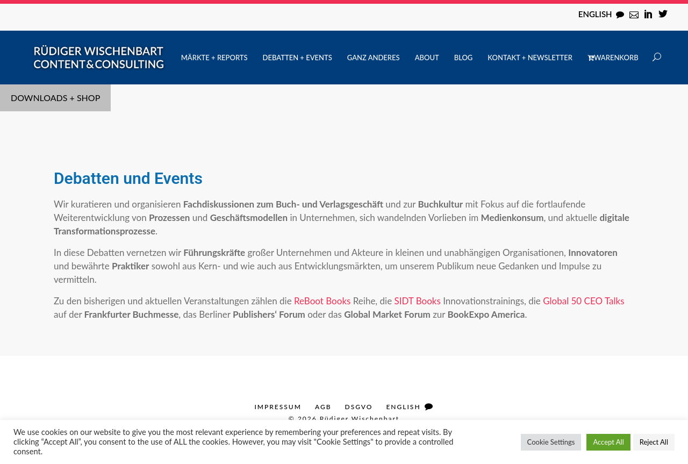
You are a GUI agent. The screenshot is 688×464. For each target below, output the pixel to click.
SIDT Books (418, 300)
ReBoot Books (322, 300)
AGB (323, 407)
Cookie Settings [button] (551, 442)
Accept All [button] (608, 442)
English (595, 14)
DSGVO (359, 407)
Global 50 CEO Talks (583, 300)
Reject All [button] (654, 442)
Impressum (277, 407)
